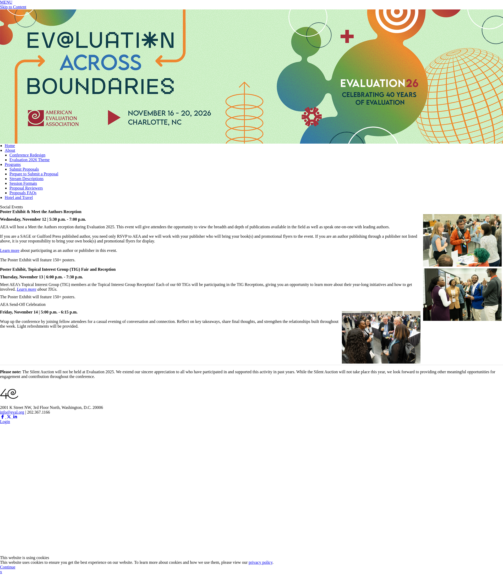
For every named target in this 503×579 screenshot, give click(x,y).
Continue (7, 567)
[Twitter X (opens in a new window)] (9, 417)
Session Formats (23, 183)
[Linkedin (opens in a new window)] (15, 417)
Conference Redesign (27, 155)
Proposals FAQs (22, 193)
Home (10, 145)
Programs (13, 164)
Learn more (9, 250)
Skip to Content (13, 7)
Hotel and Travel (19, 197)
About (10, 150)
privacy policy (260, 562)
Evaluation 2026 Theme (29, 160)
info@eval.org (12, 412)
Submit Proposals (24, 169)
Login (5, 421)
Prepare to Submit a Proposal (33, 174)
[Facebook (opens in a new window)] (3, 417)
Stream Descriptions (26, 178)
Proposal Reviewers (26, 188)
